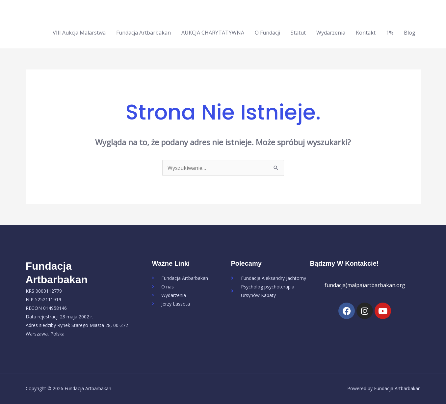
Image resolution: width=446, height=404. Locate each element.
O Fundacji (267, 32)
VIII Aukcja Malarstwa (79, 32)
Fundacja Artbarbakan (143, 32)
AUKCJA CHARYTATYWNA (212, 32)
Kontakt (366, 32)
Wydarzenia (330, 32)
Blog (409, 32)
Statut (298, 32)
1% (389, 32)
